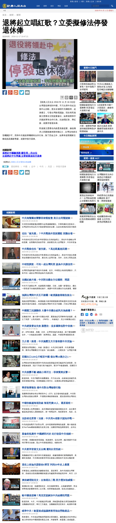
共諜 (50, 166)
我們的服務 (103, 321)
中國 (25, 166)
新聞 (45, 6)
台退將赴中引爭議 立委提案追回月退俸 (22, 156)
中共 (42, 166)
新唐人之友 (90, 1)
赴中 (33, 166)
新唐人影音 (74, 1)
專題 (59, 6)
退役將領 (15, 166)
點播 (66, 6)
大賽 (82, 1)
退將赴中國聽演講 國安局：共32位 (19, 153)
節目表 (99, 1)
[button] (40, 64)
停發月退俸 (61, 166)
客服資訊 (91, 323)
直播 (38, 6)
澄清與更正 (102, 323)
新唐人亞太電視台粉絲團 (21, 162)
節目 (52, 6)
